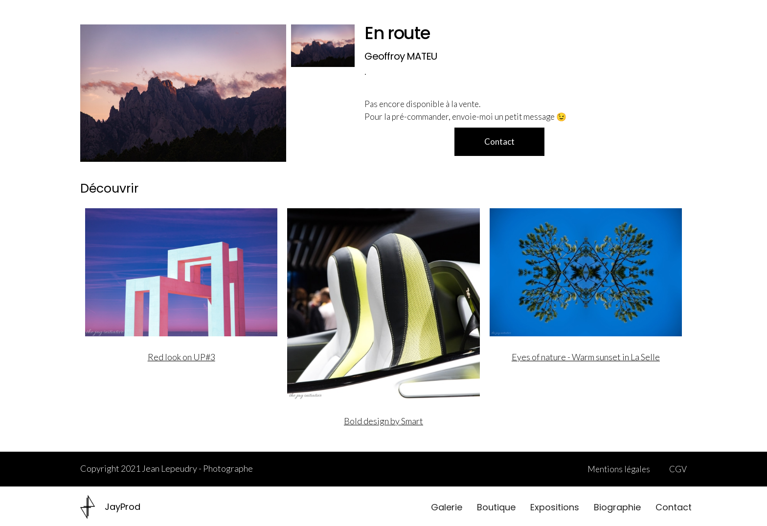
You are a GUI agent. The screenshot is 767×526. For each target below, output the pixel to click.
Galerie (446, 507)
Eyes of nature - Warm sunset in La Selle (586, 356)
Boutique (496, 507)
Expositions (554, 507)
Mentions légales (618, 469)
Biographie (617, 507)
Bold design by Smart (383, 421)
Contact (673, 507)
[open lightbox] (183, 93)
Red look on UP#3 (181, 356)
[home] (110, 507)
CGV (678, 469)
